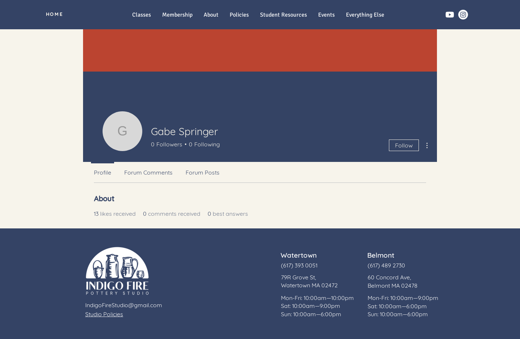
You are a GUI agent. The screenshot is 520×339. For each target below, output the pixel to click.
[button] (365, 15)
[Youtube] (450, 15)
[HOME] (54, 14)
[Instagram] (463, 15)
